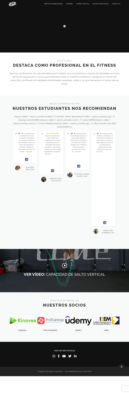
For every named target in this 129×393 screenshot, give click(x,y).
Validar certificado (101, 4)
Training (69, 4)
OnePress (72, 371)
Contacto (116, 4)
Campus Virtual (82, 4)
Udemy (78, 330)
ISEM (106, 330)
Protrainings (51, 330)
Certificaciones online (53, 4)
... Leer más (28, 151)
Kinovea (23, 330)
